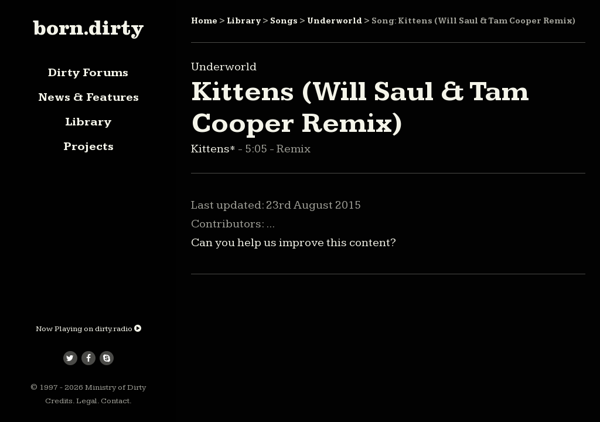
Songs (284, 21)
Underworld (334, 21)
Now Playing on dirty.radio (88, 328)
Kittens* (214, 149)
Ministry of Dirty (115, 387)
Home (204, 21)
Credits (59, 401)
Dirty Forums (88, 73)
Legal (86, 401)
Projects (88, 146)
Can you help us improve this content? (293, 243)
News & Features (88, 97)
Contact (115, 401)
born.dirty (88, 27)
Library (88, 122)
